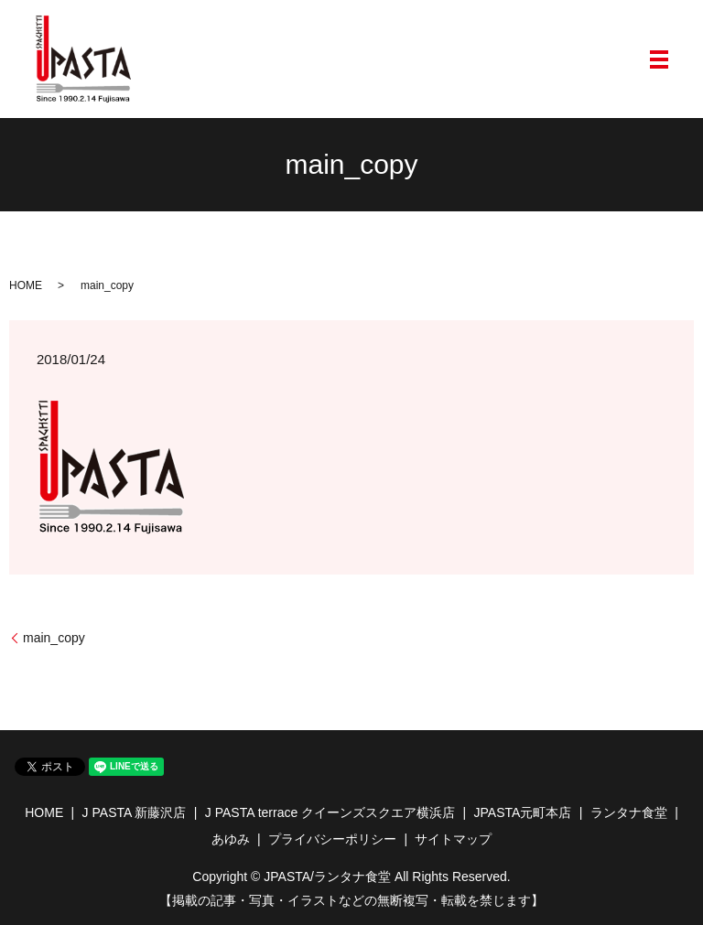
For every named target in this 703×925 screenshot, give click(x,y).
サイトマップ (453, 839)
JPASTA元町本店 (523, 812)
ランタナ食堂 (628, 812)
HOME (25, 285)
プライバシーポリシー (332, 839)
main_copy (54, 637)
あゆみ (230, 839)
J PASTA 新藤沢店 (134, 812)
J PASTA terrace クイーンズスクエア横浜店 (330, 812)
